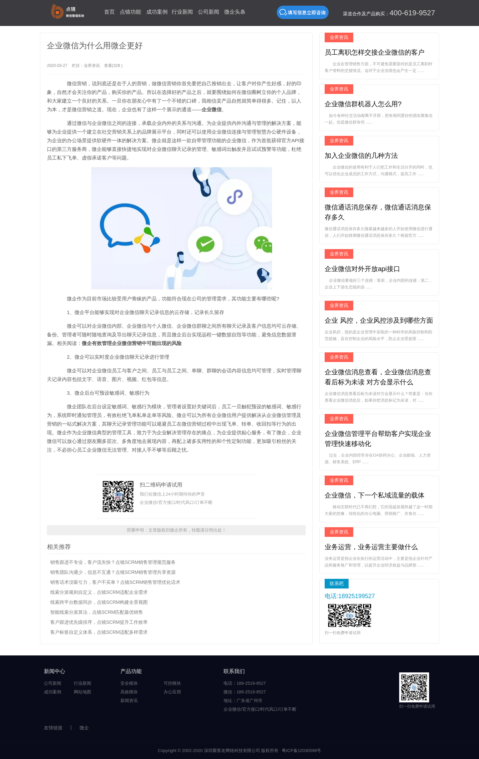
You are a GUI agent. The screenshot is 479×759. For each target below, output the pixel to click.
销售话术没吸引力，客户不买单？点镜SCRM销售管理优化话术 (115, 582)
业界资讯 (92, 65)
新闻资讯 (129, 700)
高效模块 (129, 691)
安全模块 (129, 683)
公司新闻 (208, 12)
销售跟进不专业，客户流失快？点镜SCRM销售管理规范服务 (113, 562)
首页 (109, 12)
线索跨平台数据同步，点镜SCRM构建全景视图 (99, 602)
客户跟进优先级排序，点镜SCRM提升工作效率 (99, 622)
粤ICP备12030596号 (301, 750)
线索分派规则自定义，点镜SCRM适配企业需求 (99, 592)
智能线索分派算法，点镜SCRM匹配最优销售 (96, 612)
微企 (84, 727)
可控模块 (172, 683)
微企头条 (234, 12)
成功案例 (157, 12)
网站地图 (82, 691)
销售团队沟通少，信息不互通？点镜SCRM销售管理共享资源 (113, 572)
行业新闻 (182, 12)
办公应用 (172, 691)
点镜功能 (130, 12)
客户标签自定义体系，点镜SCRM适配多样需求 (99, 632)
